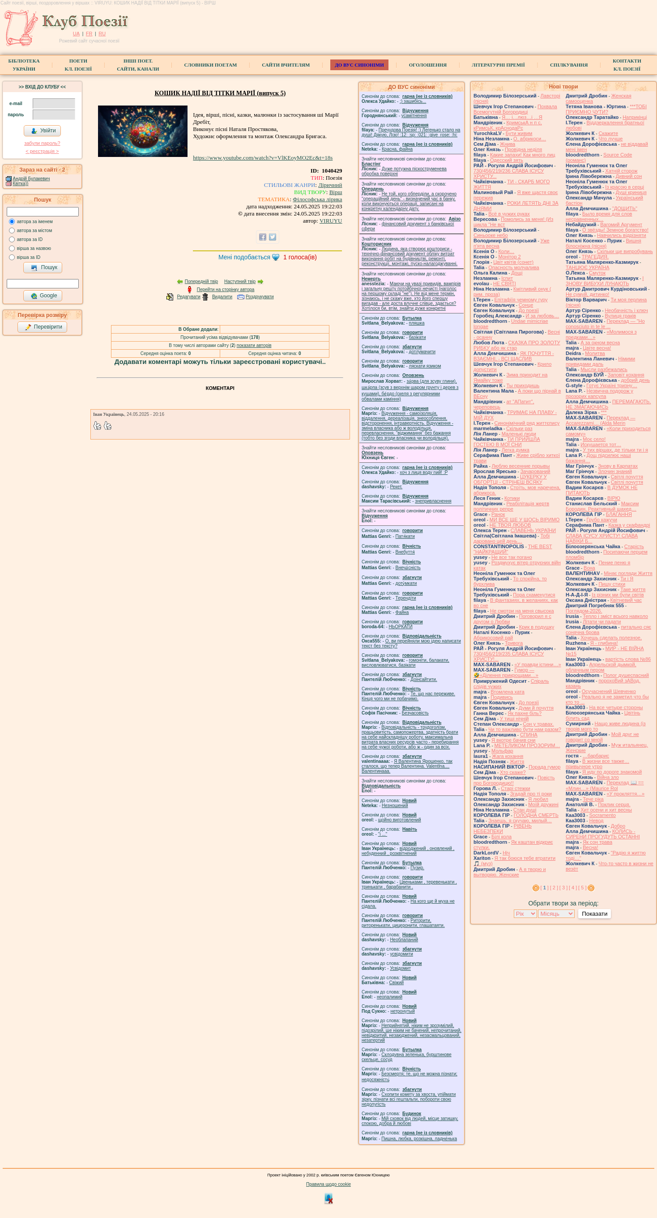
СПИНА (529, 734)
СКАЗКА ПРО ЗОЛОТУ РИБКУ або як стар (517, 345)
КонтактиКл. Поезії (627, 65)
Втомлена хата (508, 691)
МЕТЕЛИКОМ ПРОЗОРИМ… (527, 745)
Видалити (222, 296)
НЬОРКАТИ (401, 626)
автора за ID (30, 239)
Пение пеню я (614, 562)
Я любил (538, 799)
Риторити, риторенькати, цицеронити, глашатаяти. (403, 923)
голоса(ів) (300, 257)
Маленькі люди (519, 433)
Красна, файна (397, 149)
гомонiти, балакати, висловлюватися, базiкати (405, 663)
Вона (589, 568)
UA (76, 33)
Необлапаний (404, 939)
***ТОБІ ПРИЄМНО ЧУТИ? (606, 109)
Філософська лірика (317, 199)
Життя (517, 761)
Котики (512, 498)
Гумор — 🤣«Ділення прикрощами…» (506, 672)
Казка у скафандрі (629, 525)
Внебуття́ (405, 552)
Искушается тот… (600, 444)
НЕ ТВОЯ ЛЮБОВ (510, 525)
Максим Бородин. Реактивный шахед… (602, 506)
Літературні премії (498, 65)
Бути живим (519, 133)
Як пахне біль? (525, 713)
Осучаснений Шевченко (609, 691)
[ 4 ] (573, 887)
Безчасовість (415, 712)
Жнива (507, 144)
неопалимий (389, 996)
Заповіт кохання (626, 374)
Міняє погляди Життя (628, 573)
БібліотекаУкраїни (23, 65)
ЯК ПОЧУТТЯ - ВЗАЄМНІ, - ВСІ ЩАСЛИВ (514, 356)
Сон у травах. (538, 724)
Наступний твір (240, 281)
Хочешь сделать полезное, (611, 637)
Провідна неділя (523, 149)
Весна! (590, 847)
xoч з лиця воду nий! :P (424, 472)
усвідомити (401, 954)
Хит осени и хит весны (606, 809)
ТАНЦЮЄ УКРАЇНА (588, 267)
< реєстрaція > (42, 151)
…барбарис (596, 755)
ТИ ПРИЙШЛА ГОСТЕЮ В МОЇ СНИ (507, 441)
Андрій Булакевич (31, 178)
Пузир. (417, 867)
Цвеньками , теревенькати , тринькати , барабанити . (409, 884)
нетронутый (402, 1011)
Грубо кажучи (602, 519)
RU (102, 33)
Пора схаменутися (534, 594)
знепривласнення (433, 501)
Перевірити (43, 327)
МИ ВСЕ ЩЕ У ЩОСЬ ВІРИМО (525, 519)
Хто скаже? (513, 772)
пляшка (417, 323)
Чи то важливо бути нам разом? (524, 729)
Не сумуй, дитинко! (587, 294)
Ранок (498, 514)
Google (43, 296)
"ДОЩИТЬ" (624, 208)
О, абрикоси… (529, 138)
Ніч (506, 852)
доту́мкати (406, 583)
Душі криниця (631, 192)
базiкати (417, 337)
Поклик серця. (614, 804)
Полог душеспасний (626, 675)
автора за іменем (35, 221)
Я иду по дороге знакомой (612, 771)
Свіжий (396, 982)
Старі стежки (515, 788)
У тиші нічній (514, 718)
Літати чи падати (602, 621)
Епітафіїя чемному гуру (521, 299)
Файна (402, 612)
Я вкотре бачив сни (513, 740)
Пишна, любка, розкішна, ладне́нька (419, 1138)
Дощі (516, 272)
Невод (596, 820)
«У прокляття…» (625, 793)
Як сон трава (597, 842)
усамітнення (414, 115)
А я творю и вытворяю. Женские (510, 872)
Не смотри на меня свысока (522, 610)
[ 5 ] (582, 887)
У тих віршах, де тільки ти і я (615, 450)
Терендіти (406, 598)
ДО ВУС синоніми (359, 65)
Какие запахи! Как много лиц (522, 154)
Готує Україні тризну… (611, 385)
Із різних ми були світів (618, 594)
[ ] (545, 887)
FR (89, 33)
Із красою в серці (624, 187)
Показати (594, 913)
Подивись (502, 697)
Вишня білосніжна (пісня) (603, 243)
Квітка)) (21, 183)
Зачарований (535, 471)
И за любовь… (542, 315)
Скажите (608, 133)
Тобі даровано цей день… (512, 538)
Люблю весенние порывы (521, 466)
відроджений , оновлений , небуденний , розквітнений (408, 851)
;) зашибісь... (413, 101)
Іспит (507, 278)
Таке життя (632, 589)
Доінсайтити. (423, 679)
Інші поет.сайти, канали (138, 65)
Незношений (395, 805)
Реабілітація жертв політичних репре (511, 506)
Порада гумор (544, 767)
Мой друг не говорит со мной (602, 737)
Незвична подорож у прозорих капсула (599, 393)
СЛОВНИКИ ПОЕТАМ (210, 65)
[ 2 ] (554, 887)
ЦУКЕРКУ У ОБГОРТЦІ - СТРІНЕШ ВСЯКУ (510, 479)
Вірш (335, 192)
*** (604, 412)
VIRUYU (331, 220)
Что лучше (610, 138)
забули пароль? (42, 143)
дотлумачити (422, 351)
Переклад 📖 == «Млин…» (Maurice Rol (605, 785)
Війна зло (608, 777)
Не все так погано (511, 557)
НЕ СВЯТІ (504, 283)
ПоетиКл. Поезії (78, 65)
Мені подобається (244, 257)
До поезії (529, 310)
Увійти (43, 131)
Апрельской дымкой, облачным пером (601, 667)
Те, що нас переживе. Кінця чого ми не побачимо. (408, 696)
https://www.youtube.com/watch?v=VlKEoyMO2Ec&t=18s (263, 157)
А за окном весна (600, 342)
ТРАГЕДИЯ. (595, 256)
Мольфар (502, 750)
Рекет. (396, 486)
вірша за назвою (34, 248)
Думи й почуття (536, 707)
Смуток (597, 272)
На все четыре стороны (616, 707)
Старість (634, 546)
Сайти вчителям (286, 65)
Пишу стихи (611, 584)
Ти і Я (626, 578)
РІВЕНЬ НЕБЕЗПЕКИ (503, 828)
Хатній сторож (621, 170)
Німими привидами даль (600, 361)
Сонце (526, 305)
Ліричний (330, 185)
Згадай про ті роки (531, 793)
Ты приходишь (522, 385)
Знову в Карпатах (618, 466)
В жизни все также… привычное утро (597, 763)
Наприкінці (635, 117)
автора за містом (34, 230)
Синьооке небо (491, 235)
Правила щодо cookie (328, 1184)
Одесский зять (506, 160)
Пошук (44, 267)
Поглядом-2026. (584, 610)
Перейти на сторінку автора (226, 289)
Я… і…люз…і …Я (522, 117)
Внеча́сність (408, 567)
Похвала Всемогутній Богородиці (515, 109)
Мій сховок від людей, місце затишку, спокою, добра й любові (410, 1121)
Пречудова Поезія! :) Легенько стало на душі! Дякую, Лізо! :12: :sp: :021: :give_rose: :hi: (411, 132)
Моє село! (594, 439)
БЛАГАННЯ (619, 514)
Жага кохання (507, 756)
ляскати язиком (425, 366)
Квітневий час (626, 600)
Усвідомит (400, 968)
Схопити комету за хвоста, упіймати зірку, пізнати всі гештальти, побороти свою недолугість (409, 1099)
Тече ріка (593, 799)
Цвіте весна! (597, 348)
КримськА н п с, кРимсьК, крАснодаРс (508, 125)
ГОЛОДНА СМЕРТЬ (536, 815)
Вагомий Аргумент (621, 224)
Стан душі (524, 809)
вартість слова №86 (628, 659)
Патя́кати (405, 536)
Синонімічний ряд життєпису (527, 423)
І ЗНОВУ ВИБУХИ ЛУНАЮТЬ (605, 280)
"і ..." (382, 834)
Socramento (602, 815)
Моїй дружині (543, 804)
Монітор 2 (509, 256)
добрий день (635, 380)
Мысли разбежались (603, 369)
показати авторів (254, 345)
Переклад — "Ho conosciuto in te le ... (605, 323)
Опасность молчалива (513, 267)
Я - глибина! (604, 643)
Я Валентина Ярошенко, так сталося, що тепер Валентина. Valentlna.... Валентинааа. (407, 766)
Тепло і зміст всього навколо (615, 616)
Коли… (506, 251)
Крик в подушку (536, 627)
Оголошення (428, 65)
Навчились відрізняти (621, 235)
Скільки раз (519, 428)
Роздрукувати (260, 296)
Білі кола (501, 836)
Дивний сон (629, 176)
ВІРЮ (613, 498)
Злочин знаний (615, 471)
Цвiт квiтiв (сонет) (513, 262)
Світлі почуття (627, 476)
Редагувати (188, 296)
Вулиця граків (620, 315)
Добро (618, 826)
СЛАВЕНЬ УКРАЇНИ (533, 530)
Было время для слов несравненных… (599, 216)
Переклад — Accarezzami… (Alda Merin (601, 420)
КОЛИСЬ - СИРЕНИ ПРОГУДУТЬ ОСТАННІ (603, 834)
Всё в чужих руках (509, 213)
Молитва (595, 353)
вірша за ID (28, 257)
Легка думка (515, 450)
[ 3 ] (563, 887)
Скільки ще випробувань (625, 251)
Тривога (514, 643)
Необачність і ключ (626, 310)
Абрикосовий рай (493, 637)
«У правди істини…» (537, 664)
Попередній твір (201, 281)
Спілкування (569, 65)
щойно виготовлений (399, 819)
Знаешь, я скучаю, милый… (520, 820)
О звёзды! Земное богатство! (615, 230)
